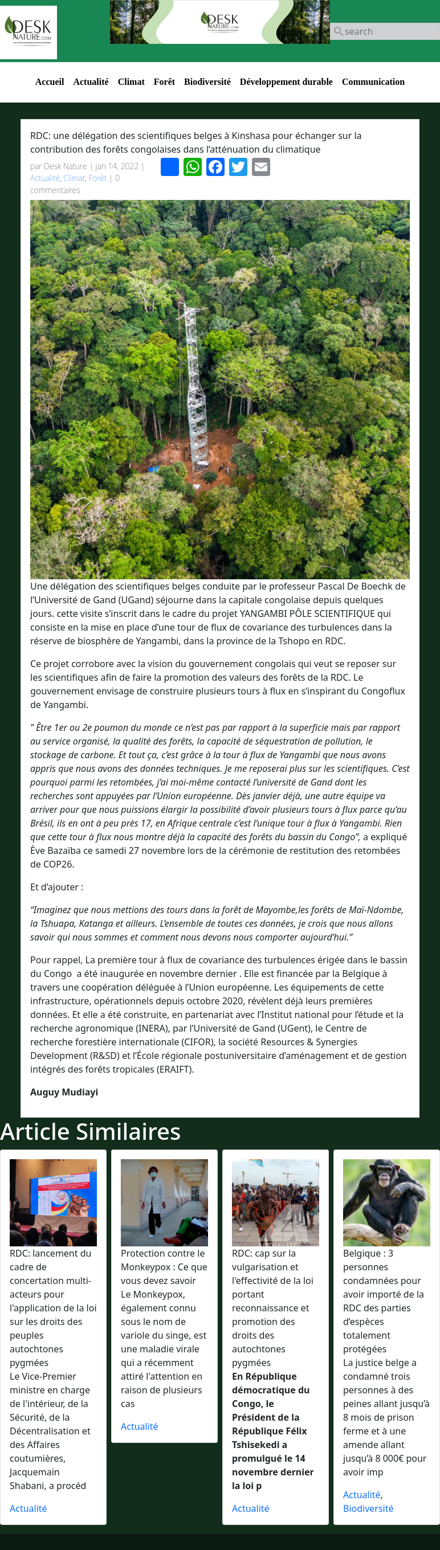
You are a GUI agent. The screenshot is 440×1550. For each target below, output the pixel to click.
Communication (373, 82)
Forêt (164, 82)
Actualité (90, 82)
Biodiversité (207, 82)
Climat (131, 82)
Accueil (49, 82)
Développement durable (286, 82)
